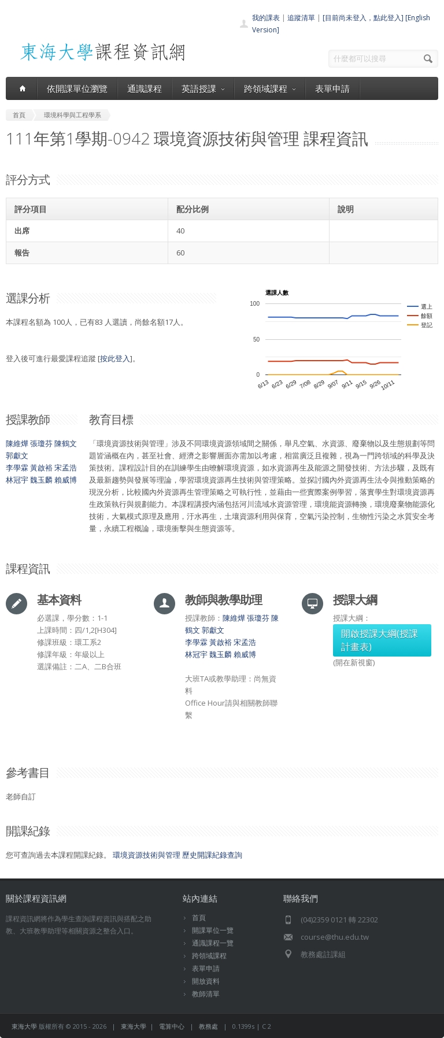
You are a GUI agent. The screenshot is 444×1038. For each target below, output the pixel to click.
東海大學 (24, 1026)
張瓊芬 (41, 443)
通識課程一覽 (213, 943)
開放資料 (206, 981)
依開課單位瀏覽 (77, 88)
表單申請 (332, 88)
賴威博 (65, 479)
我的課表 (266, 18)
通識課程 (144, 88)
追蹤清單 (301, 18)
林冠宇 (17, 479)
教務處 (208, 1026)
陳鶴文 (65, 443)
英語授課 (203, 88)
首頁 (199, 917)
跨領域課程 (269, 88)
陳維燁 (17, 443)
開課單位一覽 (213, 930)
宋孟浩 (65, 467)
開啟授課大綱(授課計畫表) (379, 640)
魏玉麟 (41, 479)
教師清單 (206, 994)
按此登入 (115, 358)
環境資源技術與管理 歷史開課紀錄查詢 (177, 855)
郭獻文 (17, 455)
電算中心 (171, 1026)
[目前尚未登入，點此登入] (363, 18)
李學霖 (17, 467)
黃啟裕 (41, 467)
